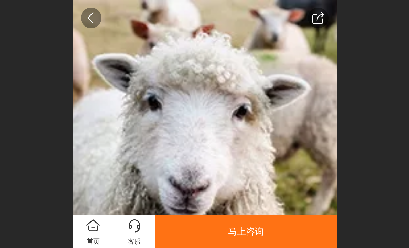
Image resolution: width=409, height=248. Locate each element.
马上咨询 (246, 231)
